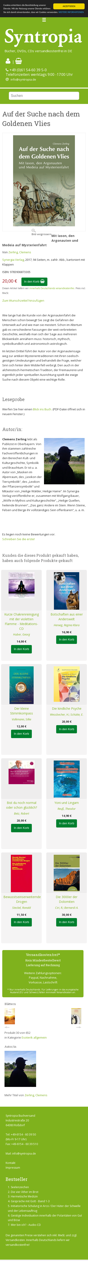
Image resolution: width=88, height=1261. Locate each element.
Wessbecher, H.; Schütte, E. (66, 714)
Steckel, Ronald (21, 908)
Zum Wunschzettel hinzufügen (23, 300)
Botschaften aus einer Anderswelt (67, 616)
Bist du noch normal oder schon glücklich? (21, 805)
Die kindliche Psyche (66, 708)
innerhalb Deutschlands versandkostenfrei (51, 288)
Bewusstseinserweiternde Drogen (21, 899)
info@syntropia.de (23, 79)
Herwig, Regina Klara (66, 625)
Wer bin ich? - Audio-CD (26, 1225)
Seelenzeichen (20, 1187)
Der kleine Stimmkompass (21, 710)
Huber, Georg (21, 634)
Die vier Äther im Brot (24, 1192)
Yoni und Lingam (66, 802)
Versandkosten (15, 1240)
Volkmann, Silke (21, 719)
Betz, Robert (21, 813)
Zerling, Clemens (19, 252)
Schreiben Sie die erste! (18, 539)
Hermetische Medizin (24, 1196)
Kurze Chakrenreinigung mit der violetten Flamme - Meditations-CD (21, 621)
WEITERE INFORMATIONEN (71, 12)
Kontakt (10, 1163)
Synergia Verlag (13, 260)
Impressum (13, 1168)
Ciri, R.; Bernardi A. (66, 908)
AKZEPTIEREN (69, 6)
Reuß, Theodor (67, 809)
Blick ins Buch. (42, 409)
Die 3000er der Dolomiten (66, 899)
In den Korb (34, 281)
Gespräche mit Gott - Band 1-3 (30, 1201)
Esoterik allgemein (34, 1037)
